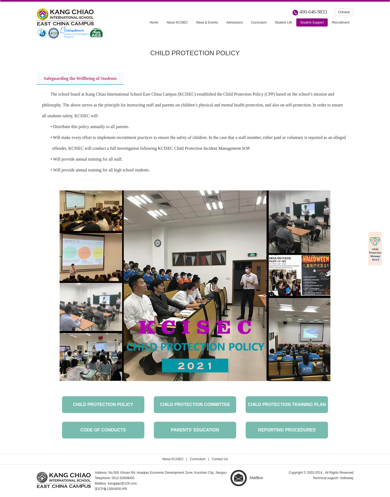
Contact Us (220, 459)
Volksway (346, 478)
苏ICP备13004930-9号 (111, 489)
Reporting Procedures (287, 430)
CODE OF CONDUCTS (103, 430)
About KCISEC (173, 459)
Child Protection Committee (195, 404)
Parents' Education (195, 430)
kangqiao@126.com (122, 483)
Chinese (344, 12)
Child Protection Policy (103, 404)
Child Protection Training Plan (287, 404)
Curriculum (198, 459)
